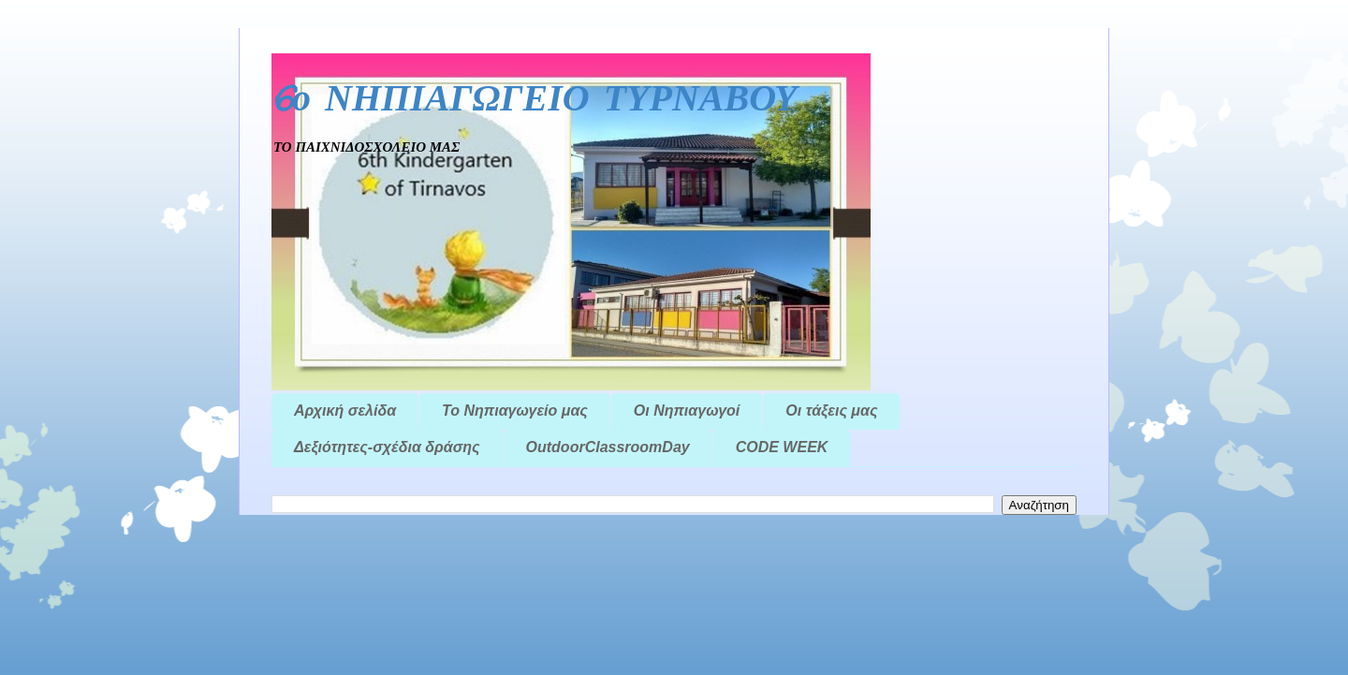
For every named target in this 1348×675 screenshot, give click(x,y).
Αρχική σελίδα (345, 410)
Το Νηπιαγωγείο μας (515, 410)
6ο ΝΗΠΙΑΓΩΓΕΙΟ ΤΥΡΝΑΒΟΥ (534, 100)
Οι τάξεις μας (831, 410)
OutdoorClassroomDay (608, 447)
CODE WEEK (782, 447)
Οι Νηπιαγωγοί (687, 410)
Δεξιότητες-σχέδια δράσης (387, 447)
